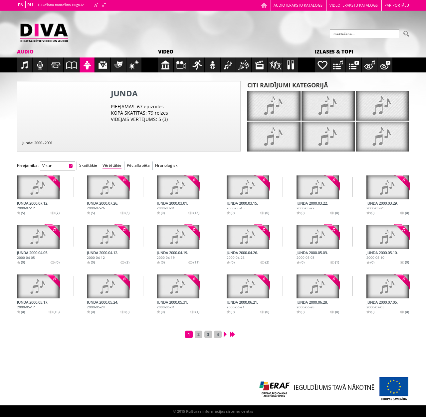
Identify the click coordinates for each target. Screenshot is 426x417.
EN (21, 5)
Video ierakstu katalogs (353, 5)
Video (165, 51)
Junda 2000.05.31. (172, 302)
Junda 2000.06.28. (312, 302)
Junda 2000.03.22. (312, 203)
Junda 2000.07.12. (32, 203)
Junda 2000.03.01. (172, 203)
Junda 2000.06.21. (242, 302)
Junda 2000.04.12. (102, 252)
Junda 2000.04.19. (172, 252)
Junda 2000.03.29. (382, 203)
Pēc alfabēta (138, 165)
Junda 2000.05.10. (382, 252)
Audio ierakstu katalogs (298, 5)
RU (30, 5)
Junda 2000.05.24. (102, 302)
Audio (25, 51)
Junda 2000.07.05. (382, 302)
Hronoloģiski (166, 165)
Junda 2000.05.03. (312, 252)
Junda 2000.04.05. (32, 252)
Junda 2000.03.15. (242, 203)
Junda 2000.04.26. (242, 252)
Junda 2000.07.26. (102, 203)
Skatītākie (88, 165)
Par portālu (396, 5)
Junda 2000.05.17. (32, 302)
